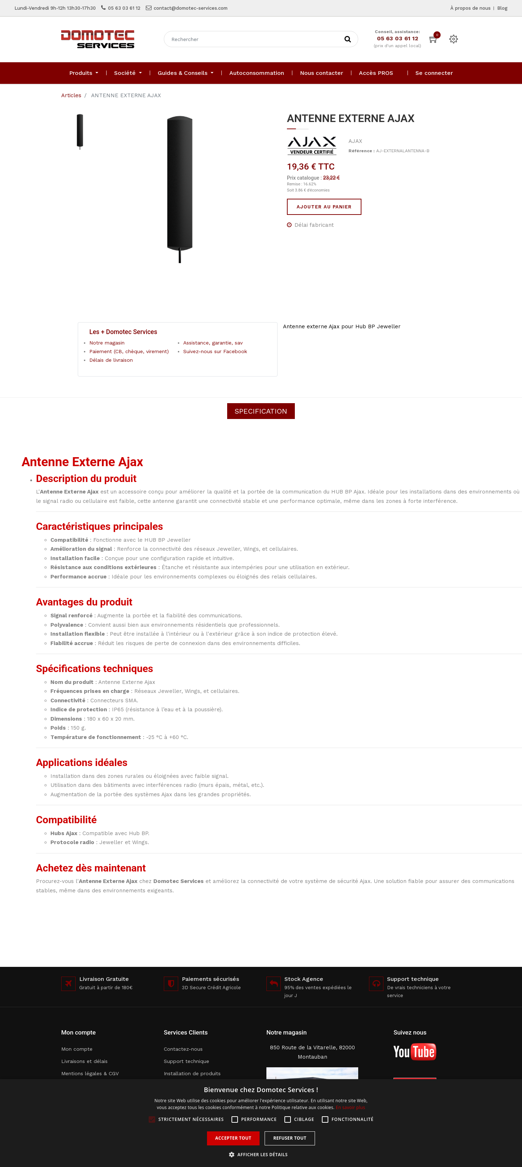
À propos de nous (470, 8)
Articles (71, 95)
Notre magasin (107, 343)
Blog (502, 8)
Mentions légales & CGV (90, 1073)
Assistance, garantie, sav (213, 343)
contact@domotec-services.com (191, 8)
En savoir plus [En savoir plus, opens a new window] (350, 1107)
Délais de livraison (111, 360)
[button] (261, 1154)
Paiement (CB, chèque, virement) (129, 351)
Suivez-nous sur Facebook (215, 351)
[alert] (261, 1123)
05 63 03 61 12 (124, 8)
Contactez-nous (183, 1049)
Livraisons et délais (84, 1061)
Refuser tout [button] (289, 1138)
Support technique (186, 1061)
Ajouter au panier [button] (324, 206)
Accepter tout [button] (233, 1138)
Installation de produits (192, 1073)
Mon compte (77, 1049)
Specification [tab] (261, 411)
